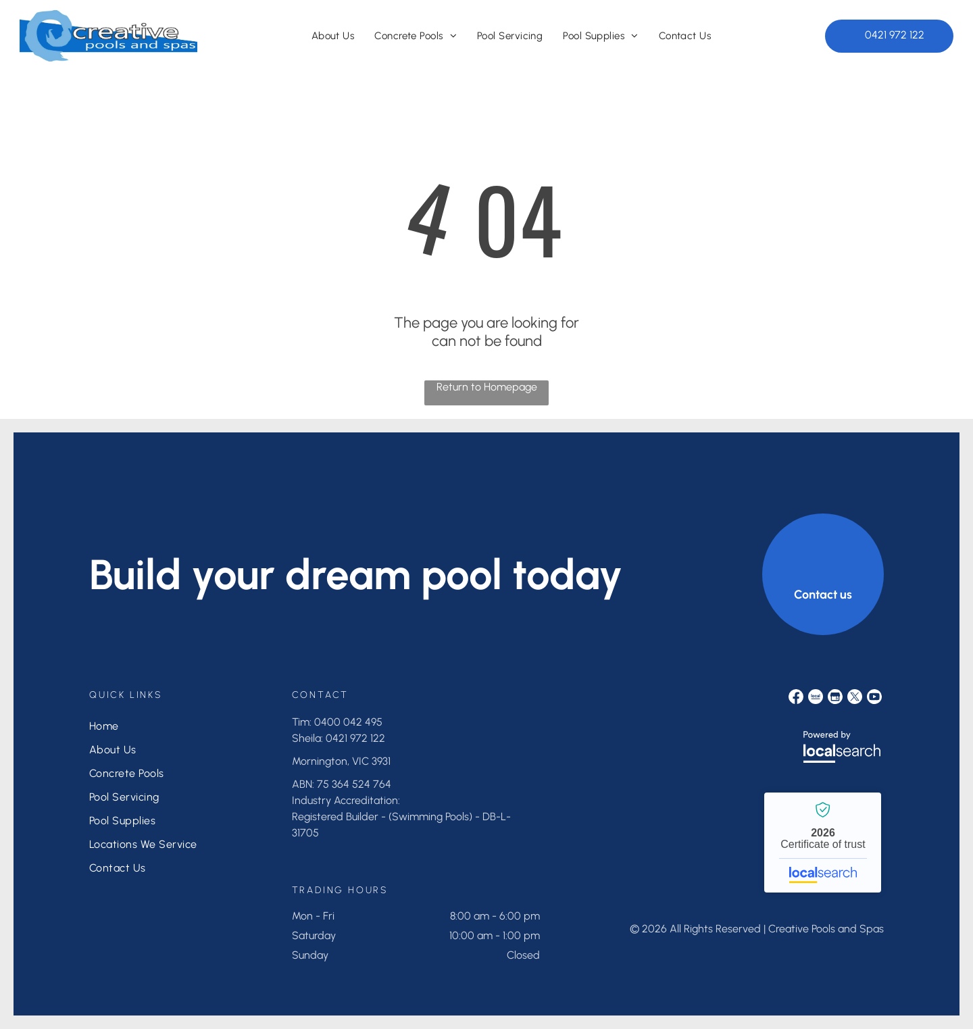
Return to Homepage (486, 386)
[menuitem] (333, 36)
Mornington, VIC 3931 (341, 761)
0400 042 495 (348, 722)
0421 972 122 (355, 738)
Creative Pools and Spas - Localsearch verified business (822, 843)
